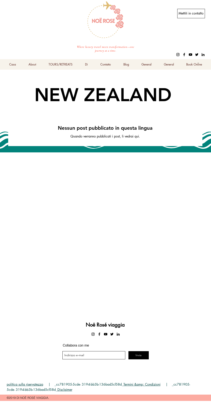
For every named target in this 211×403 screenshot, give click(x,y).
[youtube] (190, 54)
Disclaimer (64, 389)
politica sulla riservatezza (25, 384)
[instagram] (178, 54)
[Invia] (138, 355)
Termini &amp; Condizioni (142, 384)
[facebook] (184, 54)
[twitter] (197, 54)
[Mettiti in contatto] (191, 13)
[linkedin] (203, 54)
